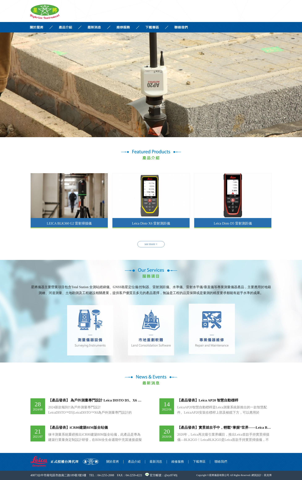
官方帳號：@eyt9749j (161, 475)
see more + (151, 244)
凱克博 (268, 475)
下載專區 (199, 461)
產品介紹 (134, 461)
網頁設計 (256, 475)
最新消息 (156, 461)
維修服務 (177, 461)
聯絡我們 (221, 461)
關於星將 (112, 461)
